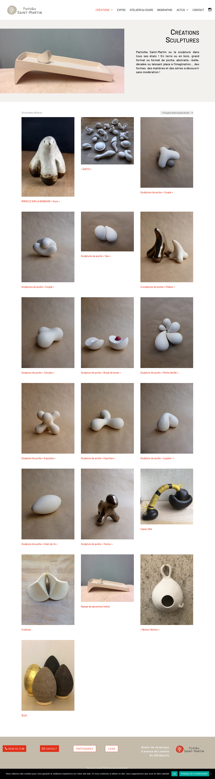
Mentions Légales (94, 768)
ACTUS (181, 10)
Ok (174, 773)
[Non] (210, 773)
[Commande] (177, 113)
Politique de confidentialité (115, 768)
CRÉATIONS (103, 10)
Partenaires (84, 748)
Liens (111, 748)
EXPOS (121, 10)
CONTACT (198, 10)
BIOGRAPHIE (164, 10)
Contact (51, 748)
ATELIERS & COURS (141, 10)
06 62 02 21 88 (16, 748)
